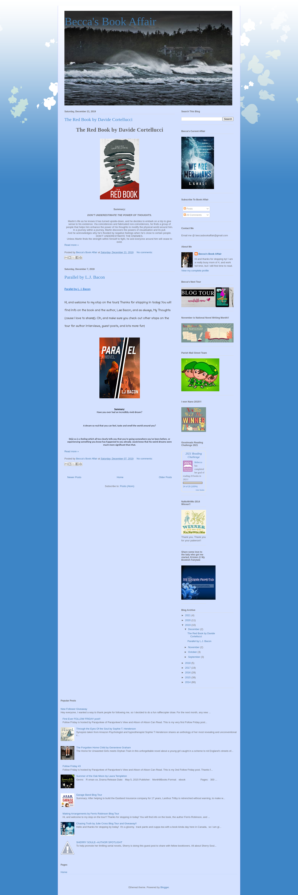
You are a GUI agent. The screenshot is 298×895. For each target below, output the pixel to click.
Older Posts (165, 477)
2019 (188, 625)
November (194, 647)
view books (200, 490)
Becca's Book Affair (110, 21)
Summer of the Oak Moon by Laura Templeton (101, 776)
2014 (188, 682)
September (194, 656)
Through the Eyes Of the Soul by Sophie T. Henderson (106, 728)
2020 (188, 620)
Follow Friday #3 (72, 766)
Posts (188, 208)
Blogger (164, 887)
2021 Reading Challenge (193, 455)
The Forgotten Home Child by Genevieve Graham (103, 747)
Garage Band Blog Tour (89, 794)
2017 (188, 667)
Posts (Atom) (127, 486)
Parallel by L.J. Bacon (84, 277)
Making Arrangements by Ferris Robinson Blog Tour (91, 813)
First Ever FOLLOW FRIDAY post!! (82, 718)
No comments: (145, 252)
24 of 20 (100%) (190, 486)
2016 (188, 672)
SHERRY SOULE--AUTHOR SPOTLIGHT (99, 842)
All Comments (193, 214)
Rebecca (198, 462)
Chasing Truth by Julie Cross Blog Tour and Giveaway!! (106, 823)
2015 (188, 677)
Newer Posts (74, 477)
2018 (188, 663)
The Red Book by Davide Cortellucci (98, 119)
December (194, 629)
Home (120, 477)
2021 (188, 615)
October (193, 652)
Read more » (71, 245)
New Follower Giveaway (74, 709)
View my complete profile (195, 270)
